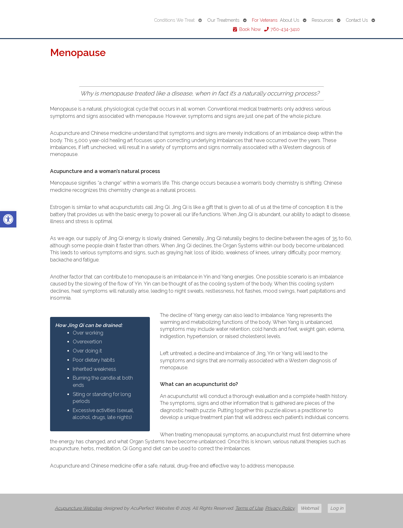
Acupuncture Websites (78, 508)
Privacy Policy (279, 508)
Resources (322, 20)
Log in (336, 508)
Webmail (309, 508)
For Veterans (264, 20)
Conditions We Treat (174, 20)
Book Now (246, 29)
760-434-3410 (282, 29)
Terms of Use (249, 508)
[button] (8, 219)
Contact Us (357, 20)
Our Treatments (223, 20)
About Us (289, 20)
